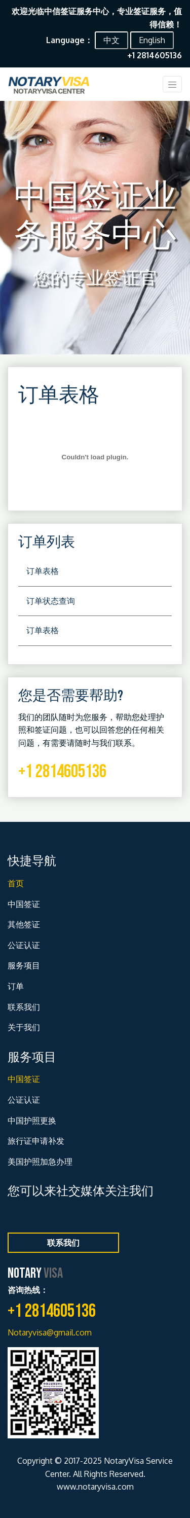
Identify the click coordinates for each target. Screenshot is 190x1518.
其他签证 (24, 924)
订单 (16, 986)
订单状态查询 (50, 601)
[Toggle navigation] (172, 84)
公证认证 (24, 945)
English (152, 40)
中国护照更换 (32, 1120)
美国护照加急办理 (40, 1161)
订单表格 (42, 571)
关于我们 (24, 1027)
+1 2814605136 (62, 772)
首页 (16, 883)
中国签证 (24, 904)
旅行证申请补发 (36, 1141)
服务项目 (24, 965)
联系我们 (24, 1007)
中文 (111, 40)
